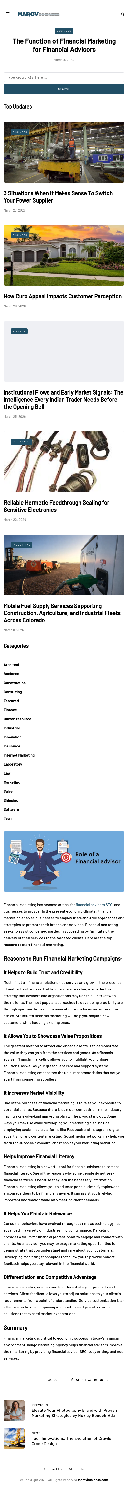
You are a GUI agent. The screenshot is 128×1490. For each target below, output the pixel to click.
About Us (76, 1469)
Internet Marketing (19, 755)
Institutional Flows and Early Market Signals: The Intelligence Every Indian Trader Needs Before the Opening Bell (63, 399)
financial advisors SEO (94, 904)
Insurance (12, 746)
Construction (15, 682)
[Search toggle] (120, 14)
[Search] (64, 77)
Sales (8, 791)
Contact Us (53, 1469)
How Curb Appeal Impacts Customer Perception (63, 296)
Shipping (11, 800)
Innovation (12, 737)
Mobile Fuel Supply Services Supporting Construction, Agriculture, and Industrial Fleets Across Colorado (62, 613)
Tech (8, 818)
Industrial (21, 441)
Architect (11, 664)
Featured (11, 700)
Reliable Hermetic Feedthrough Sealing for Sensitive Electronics (56, 506)
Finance (19, 331)
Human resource (17, 719)
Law (7, 773)
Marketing (12, 782)
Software (11, 809)
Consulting (13, 691)
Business (64, 30)
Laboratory (13, 764)
